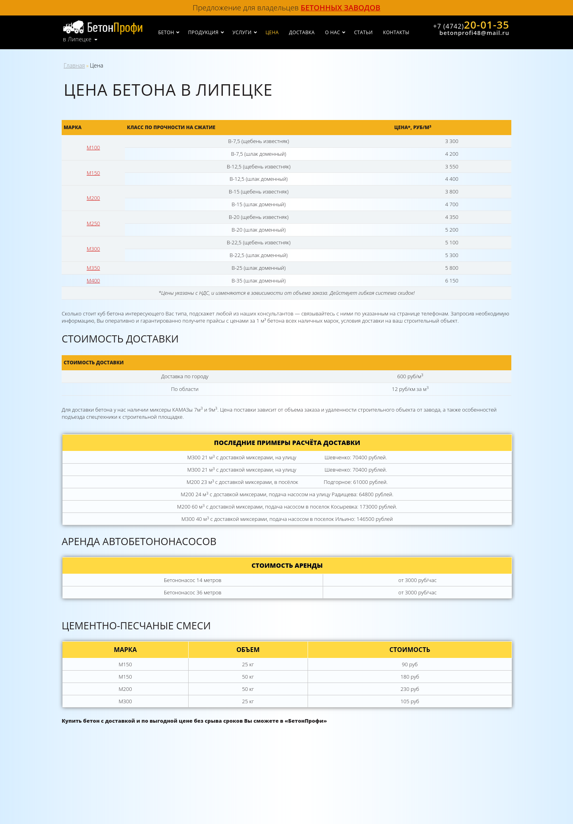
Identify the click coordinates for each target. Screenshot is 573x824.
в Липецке (77, 39)
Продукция (203, 32)
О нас (332, 32)
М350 (93, 267)
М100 (93, 147)
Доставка (301, 32)
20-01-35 (471, 24)
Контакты (396, 32)
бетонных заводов (340, 7)
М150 (93, 172)
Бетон (166, 32)
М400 (93, 280)
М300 (93, 248)
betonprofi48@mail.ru (474, 33)
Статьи (363, 32)
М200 (93, 197)
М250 (93, 223)
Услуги (241, 32)
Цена (272, 32)
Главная (74, 65)
